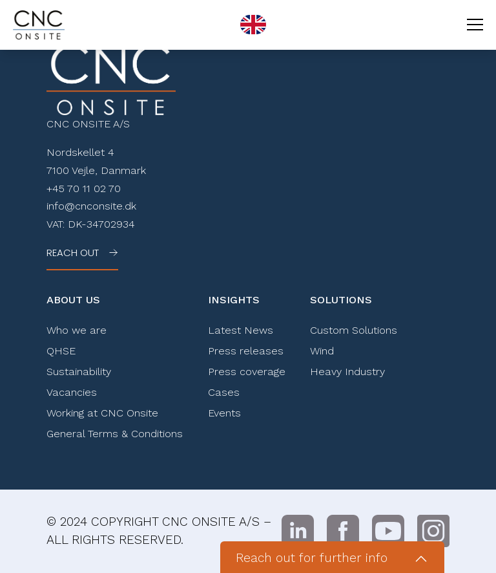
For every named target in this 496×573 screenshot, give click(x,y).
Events (224, 413)
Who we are (76, 330)
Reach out (72, 252)
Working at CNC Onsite (102, 413)
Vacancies (71, 392)
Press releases (246, 351)
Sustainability (78, 371)
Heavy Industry (347, 371)
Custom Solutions (353, 330)
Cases (224, 392)
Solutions (341, 300)
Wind (322, 351)
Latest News (240, 330)
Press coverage (246, 371)
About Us (73, 300)
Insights (234, 300)
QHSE (61, 351)
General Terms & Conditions (114, 433)
